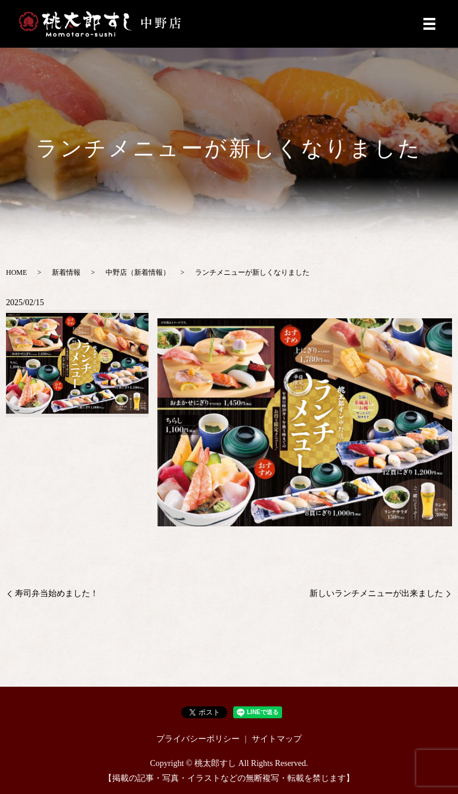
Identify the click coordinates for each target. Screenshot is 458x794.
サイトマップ (277, 738)
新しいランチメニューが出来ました (376, 593)
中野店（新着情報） (138, 272)
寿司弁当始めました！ (56, 593)
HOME (16, 272)
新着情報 (66, 272)
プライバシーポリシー (198, 738)
